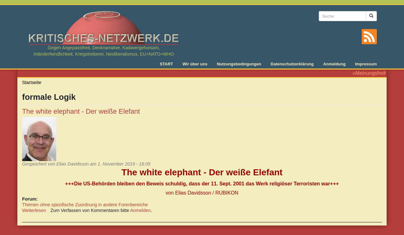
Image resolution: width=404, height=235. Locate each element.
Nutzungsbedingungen (239, 64)
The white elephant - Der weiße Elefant (81, 111)
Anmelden (140, 210)
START (166, 64)
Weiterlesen (34, 210)
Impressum (366, 64)
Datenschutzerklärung (292, 64)
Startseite (31, 82)
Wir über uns (194, 64)
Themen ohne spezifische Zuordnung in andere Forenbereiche (85, 204)
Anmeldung (334, 64)
